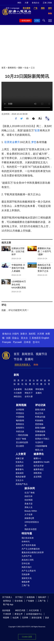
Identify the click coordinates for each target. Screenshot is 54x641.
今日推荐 (18, 393)
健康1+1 (37, 458)
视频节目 (41, 354)
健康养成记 (39, 469)
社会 (26, 67)
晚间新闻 (20, 420)
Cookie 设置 (27, 637)
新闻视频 (21, 405)
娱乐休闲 (29, 488)
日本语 (27, 342)
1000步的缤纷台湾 (31, 524)
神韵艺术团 (20, 610)
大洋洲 (40, 333)
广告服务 (30, 601)
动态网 (16, 617)
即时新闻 (40, 389)
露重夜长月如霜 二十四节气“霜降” (44, 251)
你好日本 (28, 496)
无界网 (25, 617)
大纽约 (15, 333)
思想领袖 (39, 424)
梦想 (33, 142)
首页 (3, 67)
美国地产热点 (22, 484)
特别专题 (27, 533)
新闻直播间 (26, 21)
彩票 (37, 130)
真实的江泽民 (28, 560)
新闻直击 (20, 424)
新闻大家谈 (40, 409)
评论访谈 (40, 405)
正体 (45, 3)
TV (37, 21)
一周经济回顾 (22, 435)
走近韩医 (38, 476)
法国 (8, 338)
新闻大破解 (40, 428)
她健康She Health (42, 462)
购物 (36, 364)
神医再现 (38, 473)
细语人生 (39, 450)
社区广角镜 (21, 439)
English (45, 338)
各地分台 (35, 3)
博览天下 (29, 393)
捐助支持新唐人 (23, 364)
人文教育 (21, 454)
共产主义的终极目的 (31, 549)
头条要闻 (18, 389)
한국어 (36, 342)
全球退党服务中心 (34, 614)
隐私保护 (42, 597)
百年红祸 (26, 563)
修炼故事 (26, 582)
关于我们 (19, 597)
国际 (20, 67)
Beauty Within (30, 511)
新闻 (16, 374)
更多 (47, 617)
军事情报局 (40, 431)
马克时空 (39, 442)
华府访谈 (20, 431)
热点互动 (39, 413)
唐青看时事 (40, 435)
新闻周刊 (20, 428)
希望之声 (19, 614)
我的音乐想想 (30, 529)
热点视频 (29, 389)
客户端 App (8, 604)
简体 (50, 3)
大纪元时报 (34, 610)
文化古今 (20, 480)
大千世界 (28, 514)
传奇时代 (26, 541)
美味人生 (28, 507)
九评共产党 (27, 556)
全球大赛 (29, 396)
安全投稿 (19, 601)
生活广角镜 (29, 492)
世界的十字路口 (42, 439)
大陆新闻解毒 (41, 446)
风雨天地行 (27, 567)
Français (6, 342)
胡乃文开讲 (39, 466)
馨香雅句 (20, 469)
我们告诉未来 (28, 538)
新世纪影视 (37, 617)
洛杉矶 (32, 333)
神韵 (19, 3)
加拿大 (23, 333)
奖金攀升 (15, 142)
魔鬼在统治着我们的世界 (33, 552)
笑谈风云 (20, 462)
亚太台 (24, 338)
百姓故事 (26, 574)
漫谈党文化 (27, 578)
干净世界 (7, 614)
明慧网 (6, 617)
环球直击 (20, 413)
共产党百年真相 (29, 545)
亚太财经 (20, 446)
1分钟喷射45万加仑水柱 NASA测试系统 (19, 284)
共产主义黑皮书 (29, 571)
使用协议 (7, 601)
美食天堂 (28, 503)
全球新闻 (20, 409)
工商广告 (26, 585)
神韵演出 (18, 396)
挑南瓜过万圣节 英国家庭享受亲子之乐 (44, 268)
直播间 (29, 359)
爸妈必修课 (21, 476)
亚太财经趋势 (22, 442)
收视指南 (31, 597)
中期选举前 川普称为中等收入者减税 (18, 268)
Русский (17, 342)
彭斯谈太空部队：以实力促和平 (18, 251)
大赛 (26, 3)
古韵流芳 (20, 466)
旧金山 (15, 338)
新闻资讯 (12, 67)
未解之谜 (20, 458)
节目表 (18, 359)
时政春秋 (39, 420)
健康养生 (39, 454)
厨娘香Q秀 (29, 518)
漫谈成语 (20, 473)
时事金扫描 (40, 417)
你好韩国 (28, 500)
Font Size (40, 118)
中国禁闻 (20, 417)
